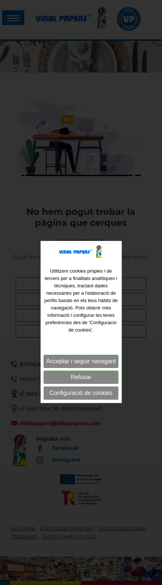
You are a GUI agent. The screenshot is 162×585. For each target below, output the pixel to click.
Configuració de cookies (81, 404)
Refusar (81, 388)
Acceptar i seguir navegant (81, 372)
